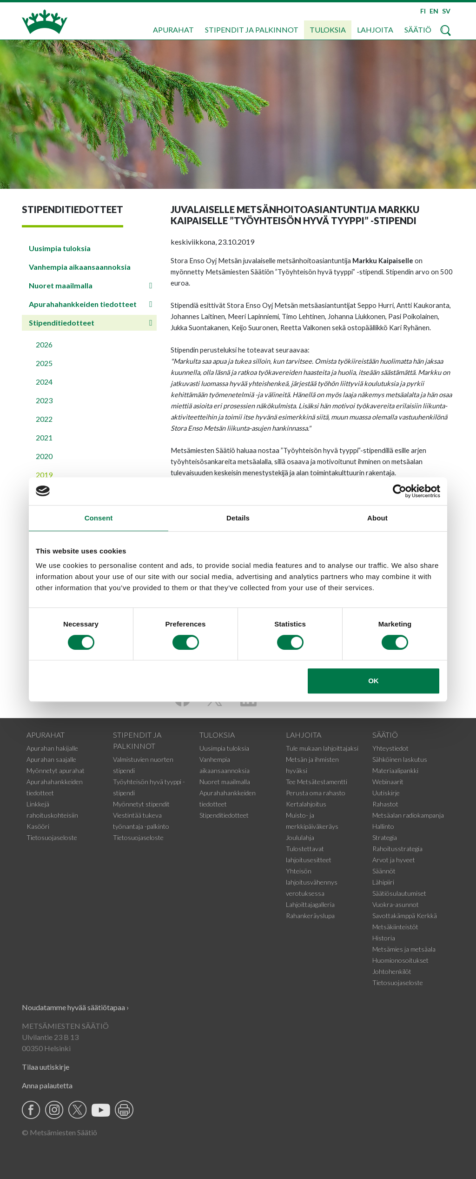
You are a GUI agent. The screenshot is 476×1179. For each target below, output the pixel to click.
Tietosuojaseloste (51, 837)
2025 (44, 363)
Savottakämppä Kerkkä (404, 915)
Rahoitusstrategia (397, 849)
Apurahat (173, 29)
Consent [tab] (99, 518)
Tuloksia (328, 29)
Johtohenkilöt (391, 971)
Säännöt (384, 871)
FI (423, 11)
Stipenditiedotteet (61, 322)
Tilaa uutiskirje (45, 1066)
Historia (383, 938)
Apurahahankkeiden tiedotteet (83, 304)
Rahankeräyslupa (310, 915)
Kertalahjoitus (306, 804)
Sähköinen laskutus (399, 759)
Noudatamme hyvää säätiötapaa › (75, 1007)
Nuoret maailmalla (61, 285)
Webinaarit (387, 782)
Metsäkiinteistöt (395, 927)
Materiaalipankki (395, 770)
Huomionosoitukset (400, 960)
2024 (44, 381)
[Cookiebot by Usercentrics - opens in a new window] (399, 491)
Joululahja (300, 837)
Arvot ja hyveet (393, 860)
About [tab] (377, 518)
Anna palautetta (47, 1085)
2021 (44, 437)
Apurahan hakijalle (52, 748)
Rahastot (385, 804)
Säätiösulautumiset (399, 893)
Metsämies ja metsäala (404, 949)
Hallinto (383, 826)
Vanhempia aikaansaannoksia (80, 266)
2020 (44, 456)
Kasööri (37, 826)
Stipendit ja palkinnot (251, 29)
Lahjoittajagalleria (310, 904)
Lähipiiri (383, 882)
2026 (44, 344)
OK (373, 681)
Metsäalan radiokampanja (408, 815)
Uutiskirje (386, 793)
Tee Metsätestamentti (316, 782)
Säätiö (417, 29)
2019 (44, 474)
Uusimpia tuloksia (60, 248)
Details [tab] (238, 518)
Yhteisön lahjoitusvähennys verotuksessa (311, 882)
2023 (44, 400)
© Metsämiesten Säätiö (59, 1132)
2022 (44, 418)
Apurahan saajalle (51, 759)
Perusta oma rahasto (315, 793)
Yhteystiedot (390, 748)
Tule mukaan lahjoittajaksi (322, 748)
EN (434, 11)
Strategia (384, 837)
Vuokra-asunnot (395, 904)
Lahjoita (375, 29)
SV (446, 11)
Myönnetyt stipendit (141, 804)
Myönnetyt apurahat (55, 770)
